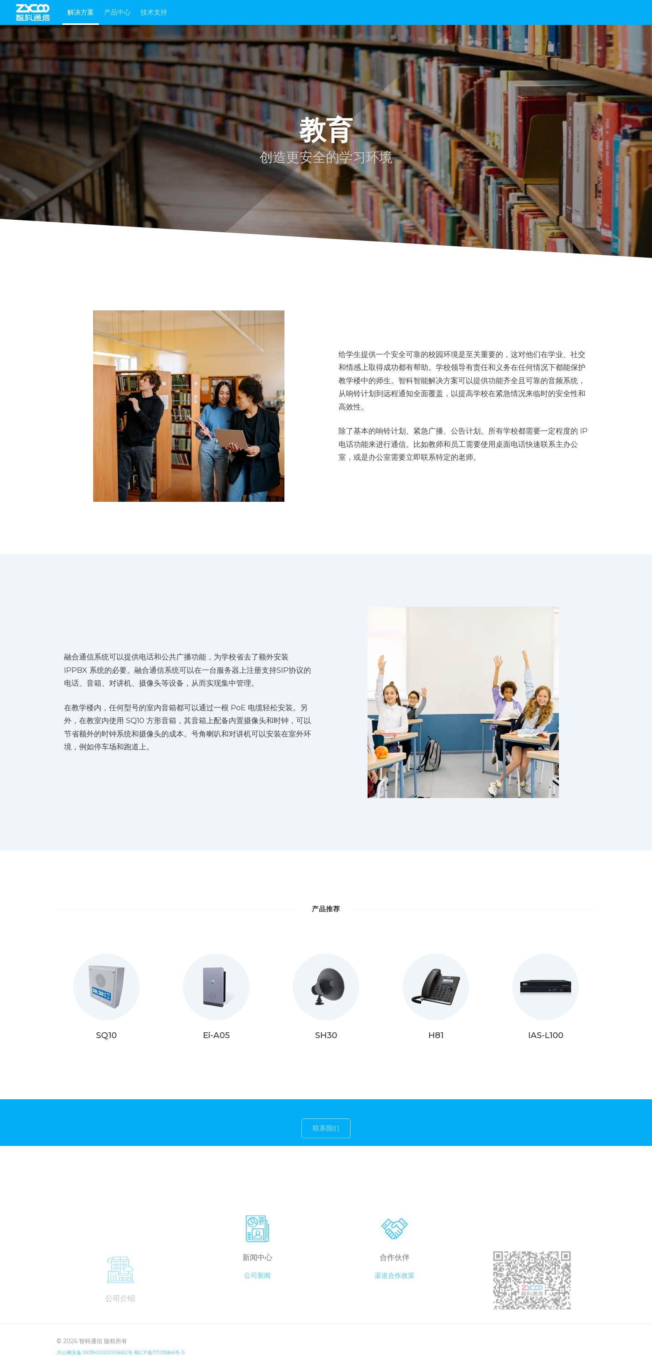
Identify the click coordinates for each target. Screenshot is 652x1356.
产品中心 (117, 12)
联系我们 (326, 1135)
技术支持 (154, 12)
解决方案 (80, 12)
